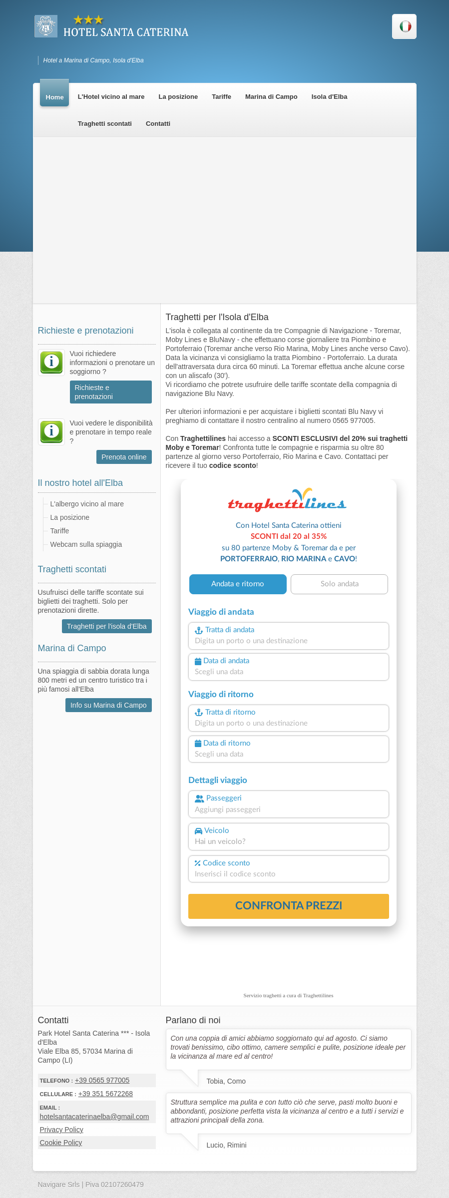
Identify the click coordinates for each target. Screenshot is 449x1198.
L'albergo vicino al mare (87, 504)
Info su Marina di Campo (108, 705)
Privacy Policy (61, 1130)
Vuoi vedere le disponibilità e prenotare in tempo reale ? (111, 432)
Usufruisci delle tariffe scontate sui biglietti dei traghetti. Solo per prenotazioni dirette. (91, 601)
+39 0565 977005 (102, 1080)
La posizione (70, 517)
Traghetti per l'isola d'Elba (107, 626)
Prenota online (123, 457)
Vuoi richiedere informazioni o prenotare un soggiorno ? (112, 363)
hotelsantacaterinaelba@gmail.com (94, 1117)
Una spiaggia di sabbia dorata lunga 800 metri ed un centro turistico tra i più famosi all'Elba (93, 680)
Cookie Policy (61, 1143)
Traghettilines (318, 995)
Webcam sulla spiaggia (86, 544)
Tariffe (59, 531)
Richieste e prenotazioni (94, 392)
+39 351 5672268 (105, 1094)
